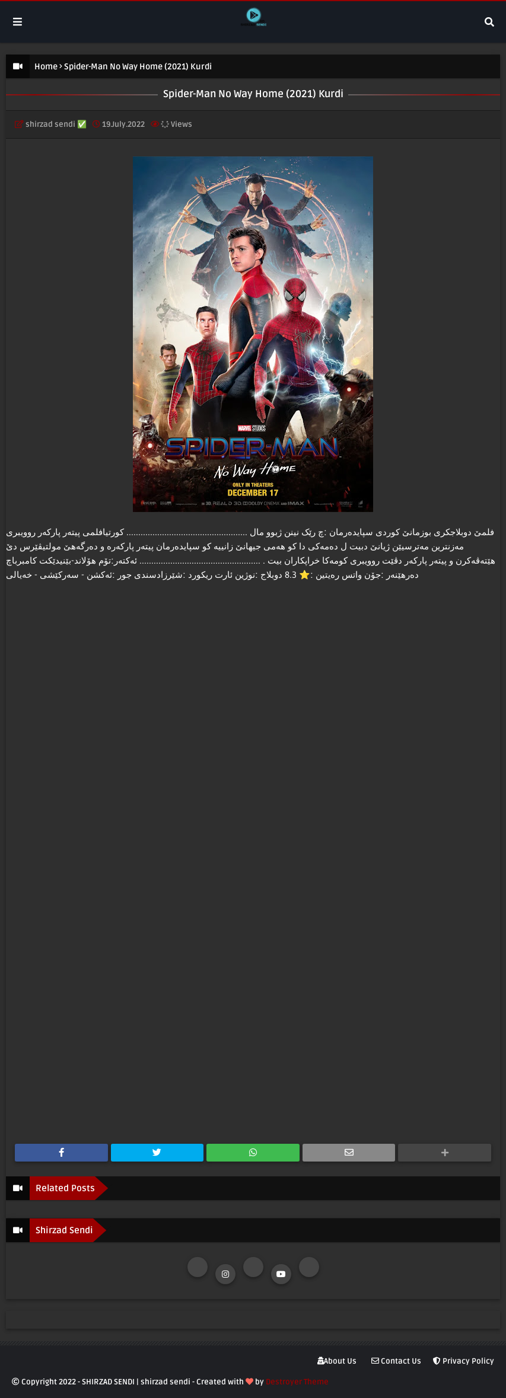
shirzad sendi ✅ (56, 124)
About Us (337, 1362)
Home (46, 67)
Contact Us (396, 1362)
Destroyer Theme (297, 1382)
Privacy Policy (463, 1362)
